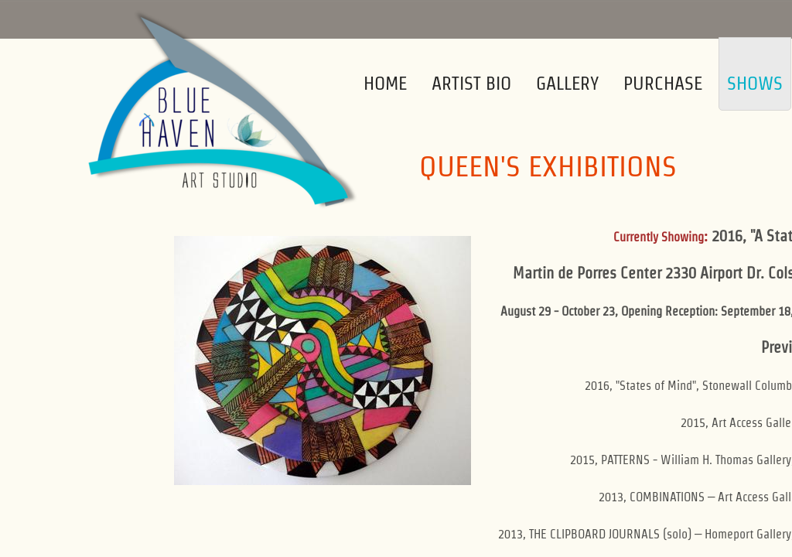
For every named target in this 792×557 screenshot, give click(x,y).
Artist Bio (471, 83)
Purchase (662, 83)
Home (385, 83)
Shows (755, 83)
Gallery (567, 83)
